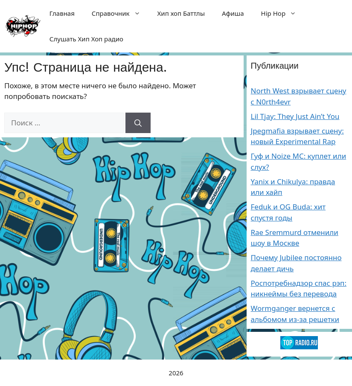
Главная (62, 13)
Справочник (120, 13)
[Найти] (138, 123)
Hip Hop (283, 13)
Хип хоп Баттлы (181, 13)
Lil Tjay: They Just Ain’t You (295, 116)
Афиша (233, 13)
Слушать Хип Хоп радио (86, 39)
